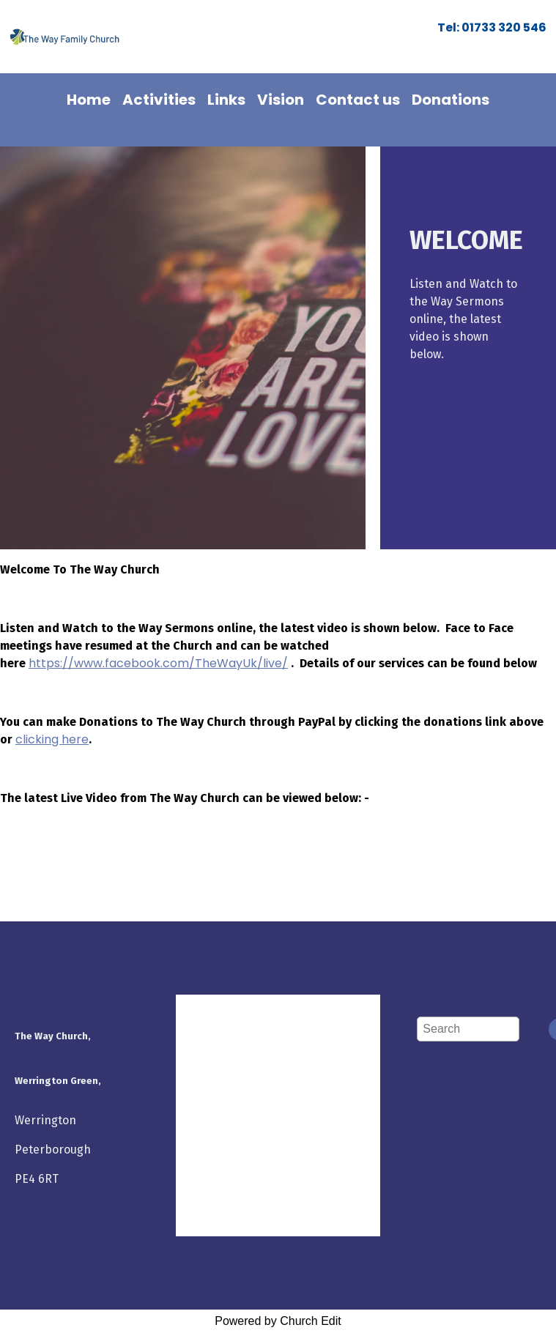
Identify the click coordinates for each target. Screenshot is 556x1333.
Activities (159, 99)
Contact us (358, 99)
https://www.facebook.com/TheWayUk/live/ (158, 663)
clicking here (52, 739)
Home (89, 99)
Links (226, 99)
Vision (280, 99)
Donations (450, 99)
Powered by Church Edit (278, 1321)
